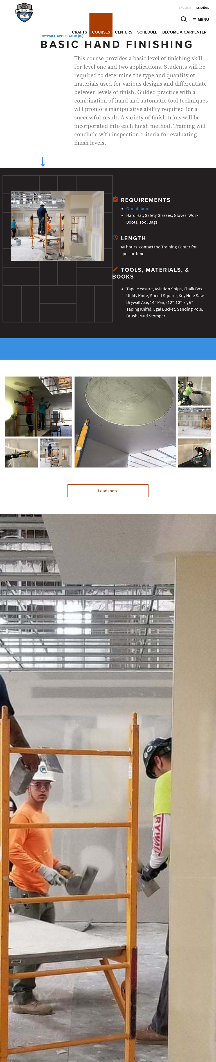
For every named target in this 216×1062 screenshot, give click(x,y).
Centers (123, 32)
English (185, 8)
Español (202, 8)
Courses (101, 32)
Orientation (137, 208)
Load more (108, 491)
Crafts (79, 32)
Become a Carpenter (184, 32)
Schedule (147, 32)
